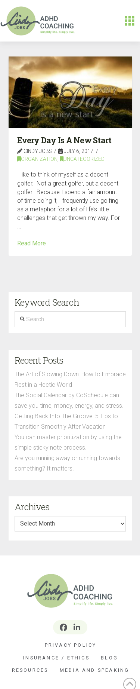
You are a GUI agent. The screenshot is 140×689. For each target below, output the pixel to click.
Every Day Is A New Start (64, 140)
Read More (31, 243)
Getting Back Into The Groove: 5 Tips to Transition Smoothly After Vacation (66, 421)
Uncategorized (82, 159)
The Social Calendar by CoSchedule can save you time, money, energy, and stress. (69, 400)
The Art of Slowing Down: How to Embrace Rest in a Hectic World (70, 379)
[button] (129, 20)
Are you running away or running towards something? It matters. (67, 463)
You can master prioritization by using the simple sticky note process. (68, 442)
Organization (37, 159)
